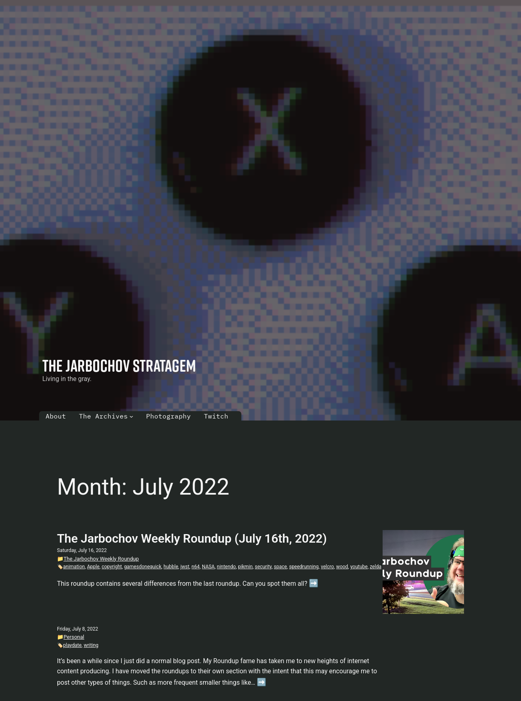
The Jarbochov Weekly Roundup (101, 559)
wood (342, 567)
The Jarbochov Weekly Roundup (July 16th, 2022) (192, 538)
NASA (208, 567)
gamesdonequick (143, 567)
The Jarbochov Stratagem (119, 365)
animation (74, 567)
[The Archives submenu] (131, 416)
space (280, 567)
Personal (73, 637)
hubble (171, 567)
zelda (375, 567)
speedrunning (304, 567)
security (263, 567)
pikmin (245, 567)
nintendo (226, 567)
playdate (72, 645)
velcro (327, 567)
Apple (93, 567)
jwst (184, 567)
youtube (359, 567)
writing (91, 645)
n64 (196, 567)
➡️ (313, 583)
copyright (112, 567)
